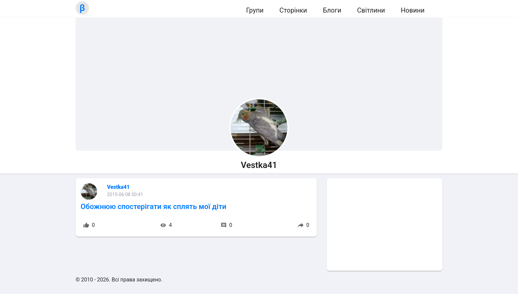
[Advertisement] (384, 224)
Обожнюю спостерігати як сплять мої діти (153, 206)
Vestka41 (118, 187)
